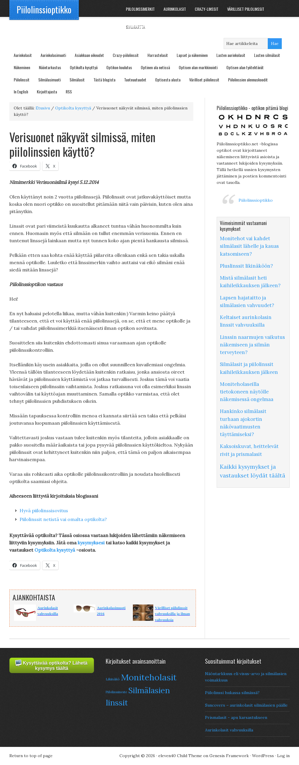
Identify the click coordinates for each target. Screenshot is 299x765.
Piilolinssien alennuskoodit (248, 79)
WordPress (263, 755)
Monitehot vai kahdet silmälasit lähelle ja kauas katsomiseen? (249, 246)
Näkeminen (22, 67)
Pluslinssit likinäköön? (246, 266)
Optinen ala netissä (155, 67)
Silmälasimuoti (49, 79)
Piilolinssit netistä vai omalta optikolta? (63, 519)
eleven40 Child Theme (180, 755)
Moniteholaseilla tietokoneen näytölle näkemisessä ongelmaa (246, 391)
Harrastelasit (157, 55)
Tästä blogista (104, 79)
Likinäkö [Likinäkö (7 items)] (113, 679)
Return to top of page (31, 755)
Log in (283, 755)
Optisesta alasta (167, 79)
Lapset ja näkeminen (192, 55)
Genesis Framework (229, 755)
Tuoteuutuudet (135, 79)
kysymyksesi (92, 543)
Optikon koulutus (119, 67)
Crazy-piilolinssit (126, 55)
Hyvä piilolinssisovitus (44, 510)
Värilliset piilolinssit (204, 79)
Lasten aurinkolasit (230, 55)
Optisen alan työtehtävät (245, 67)
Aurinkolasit (23, 55)
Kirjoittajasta (47, 91)
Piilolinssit (21, 79)
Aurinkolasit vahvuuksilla (229, 730)
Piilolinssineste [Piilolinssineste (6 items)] (116, 692)
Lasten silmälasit (267, 55)
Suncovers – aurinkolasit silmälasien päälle (246, 705)
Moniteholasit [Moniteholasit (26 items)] (149, 677)
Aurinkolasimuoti (53, 55)
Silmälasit (77, 79)
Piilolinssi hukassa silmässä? (232, 692)
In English (21, 91)
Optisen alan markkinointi (198, 67)
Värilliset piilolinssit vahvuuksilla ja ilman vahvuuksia (172, 614)
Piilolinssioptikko (44, 9)
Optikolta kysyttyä (84, 67)
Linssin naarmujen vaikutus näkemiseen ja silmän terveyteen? (252, 345)
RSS (69, 91)
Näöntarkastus (50, 67)
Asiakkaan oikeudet (89, 55)
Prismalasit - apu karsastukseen (236, 717)
